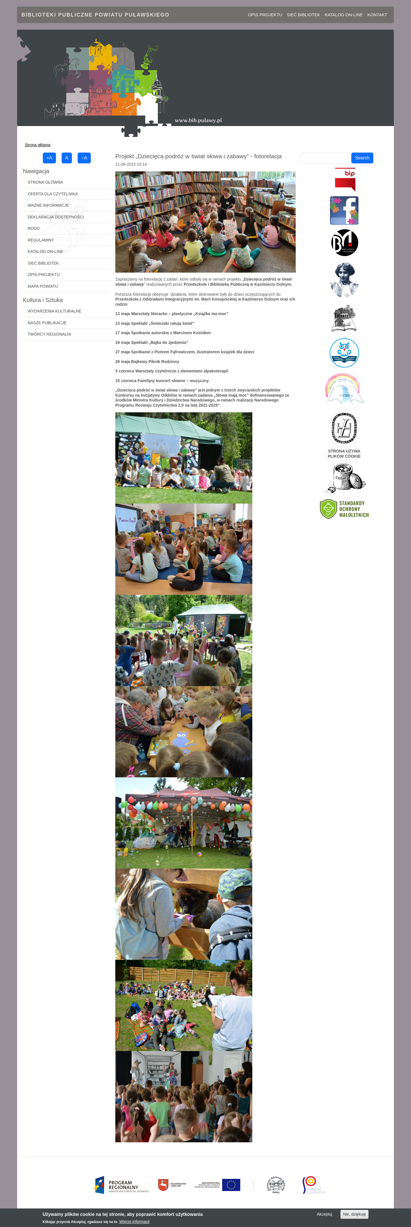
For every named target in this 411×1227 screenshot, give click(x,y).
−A (84, 157)
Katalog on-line (344, 14)
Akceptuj (324, 1214)
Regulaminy (41, 240)
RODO (34, 228)
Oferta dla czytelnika (53, 194)
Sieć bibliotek (303, 14)
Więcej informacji (134, 1221)
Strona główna (38, 145)
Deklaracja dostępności (56, 217)
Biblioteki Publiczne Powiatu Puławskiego (95, 15)
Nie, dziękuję (354, 1214)
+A (49, 157)
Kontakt (377, 14)
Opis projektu (265, 14)
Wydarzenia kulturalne (54, 311)
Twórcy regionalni (49, 334)
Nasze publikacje (47, 323)
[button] (205, 221)
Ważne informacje (48, 205)
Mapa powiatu (43, 286)
